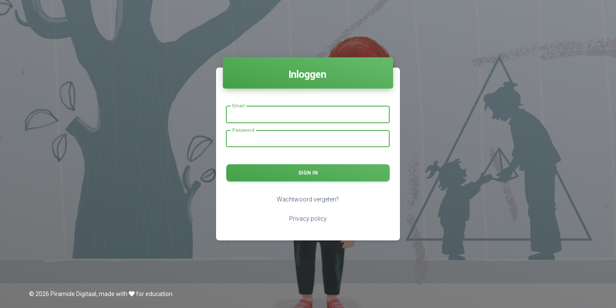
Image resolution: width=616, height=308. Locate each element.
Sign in (308, 173)
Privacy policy (308, 218)
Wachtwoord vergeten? (308, 199)
